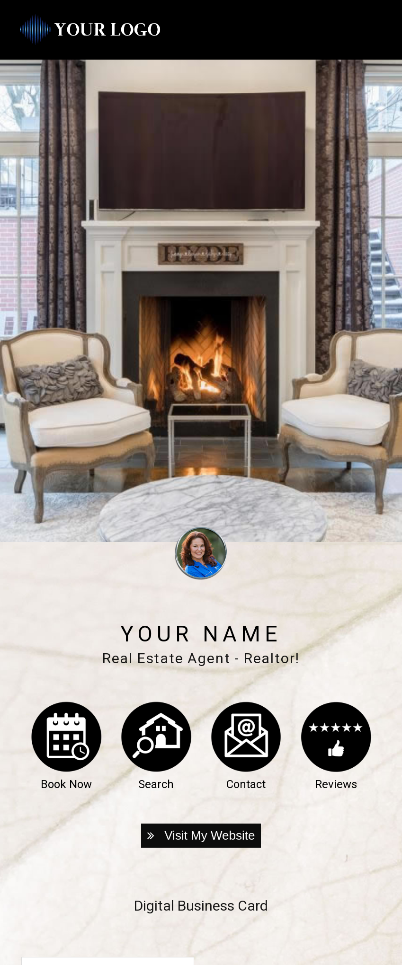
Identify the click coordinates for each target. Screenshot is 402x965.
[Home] (90, 30)
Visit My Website (201, 835)
